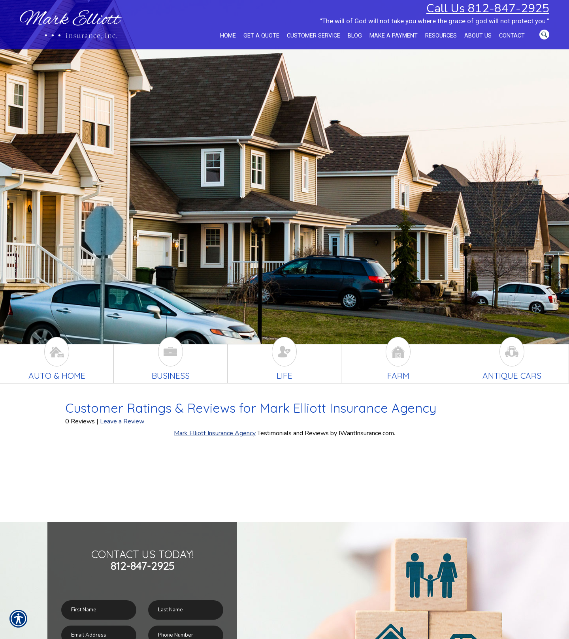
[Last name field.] (185, 610)
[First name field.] (98, 610)
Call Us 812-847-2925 (487, 8)
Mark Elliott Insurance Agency (215, 433)
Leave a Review (122, 421)
